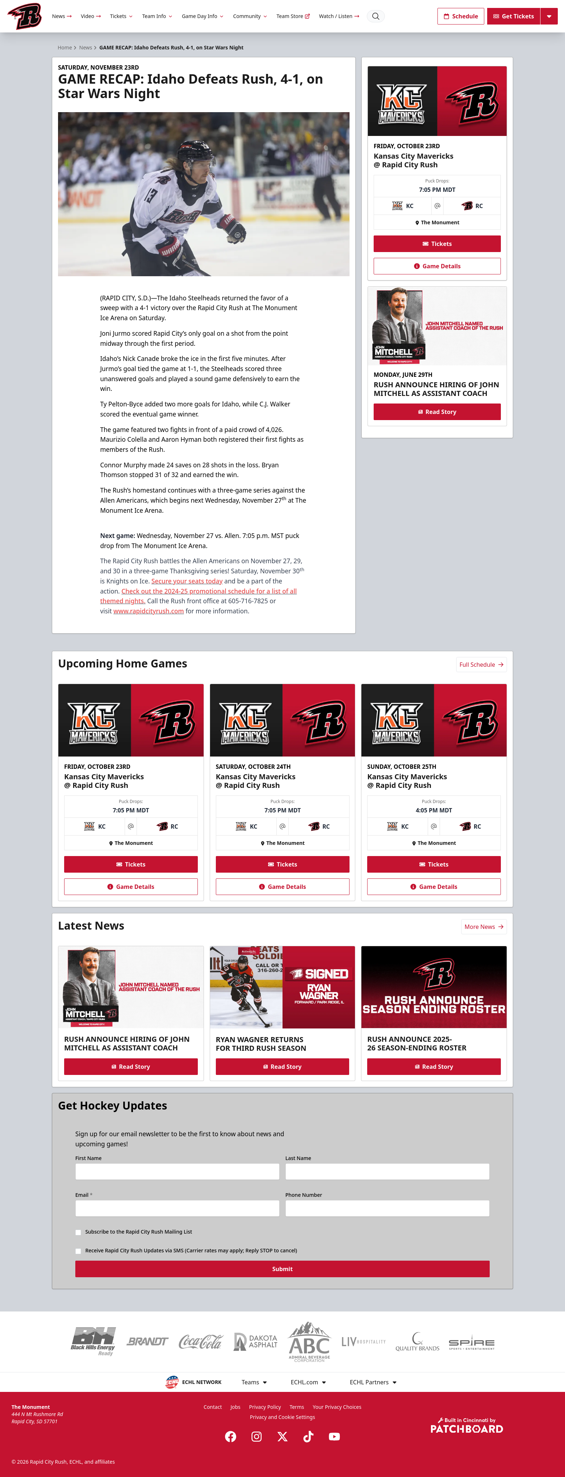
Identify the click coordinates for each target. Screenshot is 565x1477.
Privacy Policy (265, 1406)
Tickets (121, 16)
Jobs (236, 1406)
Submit (282, 1274)
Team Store (294, 16)
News (62, 16)
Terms (297, 1406)
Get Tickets (513, 16)
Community (250, 16)
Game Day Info (203, 16)
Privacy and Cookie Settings (282, 1417)
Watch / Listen (339, 16)
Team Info (157, 16)
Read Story (437, 412)
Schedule (461, 16)
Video (91, 16)
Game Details (437, 266)
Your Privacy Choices (337, 1406)
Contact (213, 1406)
